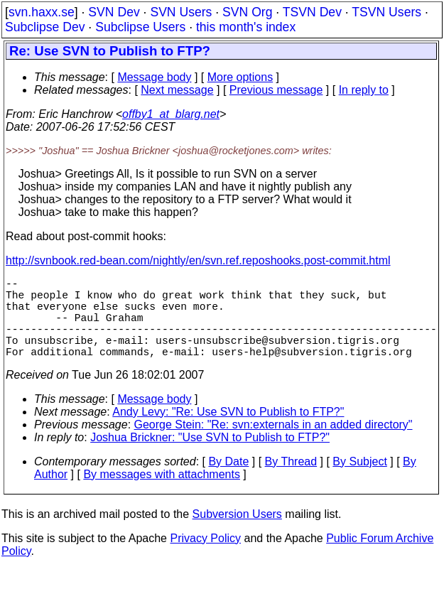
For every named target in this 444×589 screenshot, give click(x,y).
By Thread (291, 481)
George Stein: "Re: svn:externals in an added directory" (273, 444)
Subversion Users (237, 534)
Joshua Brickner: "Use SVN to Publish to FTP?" (210, 457)
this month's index (246, 27)
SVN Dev (113, 12)
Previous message (276, 90)
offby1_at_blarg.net (171, 114)
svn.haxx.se (42, 12)
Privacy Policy (205, 558)
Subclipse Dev (45, 27)
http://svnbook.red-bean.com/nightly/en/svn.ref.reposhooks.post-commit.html (198, 260)
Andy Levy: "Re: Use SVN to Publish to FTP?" (228, 432)
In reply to (364, 90)
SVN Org (247, 12)
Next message (177, 90)
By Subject (359, 481)
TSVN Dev (312, 12)
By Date (228, 481)
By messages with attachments (161, 494)
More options (240, 77)
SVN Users (181, 12)
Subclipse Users (140, 27)
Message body (154, 77)
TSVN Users (386, 12)
